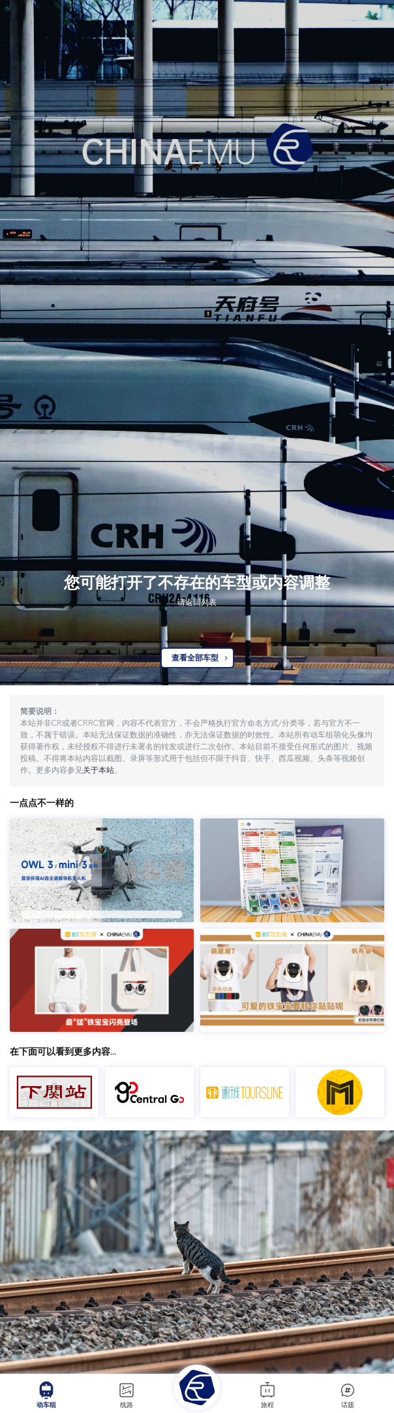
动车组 (46, 1394)
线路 (126, 1394)
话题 (347, 1394)
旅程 (267, 1394)
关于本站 (98, 770)
